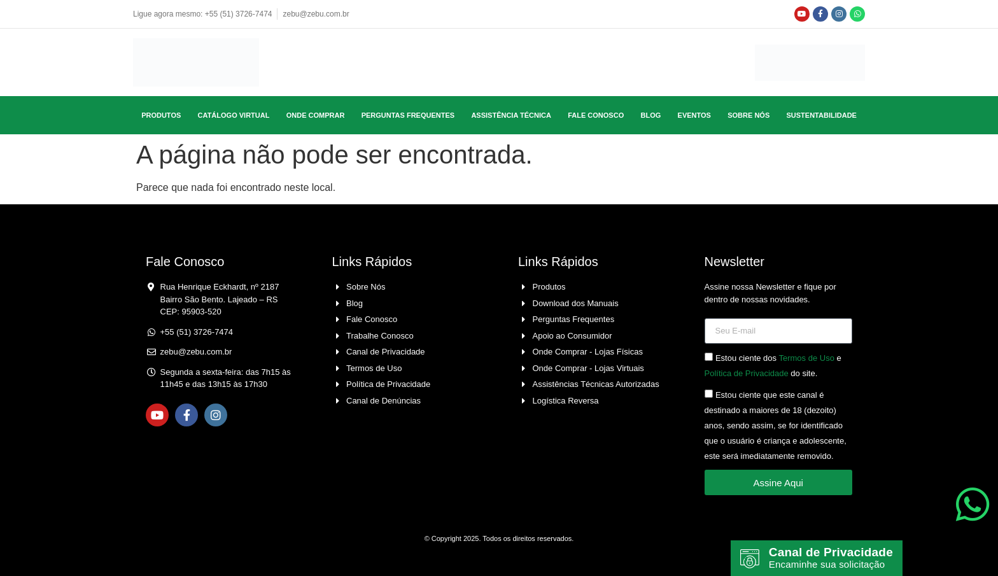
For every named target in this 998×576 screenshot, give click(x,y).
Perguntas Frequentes (408, 115)
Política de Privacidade (747, 374)
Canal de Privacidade (803, 546)
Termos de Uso (806, 358)
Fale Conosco (596, 115)
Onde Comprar (315, 115)
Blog (650, 115)
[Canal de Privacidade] (749, 553)
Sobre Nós (748, 115)
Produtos (161, 115)
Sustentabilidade (822, 115)
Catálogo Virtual (234, 115)
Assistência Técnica (511, 115)
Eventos (694, 115)
